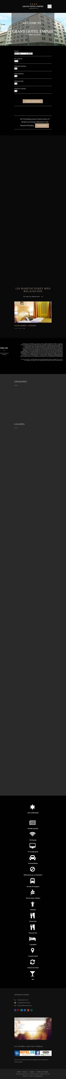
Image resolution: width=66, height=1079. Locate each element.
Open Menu (49, 6)
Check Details (19, 328)
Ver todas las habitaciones (33, 296)
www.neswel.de (38, 1076)
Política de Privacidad (42, 1072)
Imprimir (32, 1072)
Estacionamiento (33, 863)
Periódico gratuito (33, 828)
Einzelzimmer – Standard (25, 325)
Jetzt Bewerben (42, 125)
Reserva (25, 1072)
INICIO (19, 1072)
